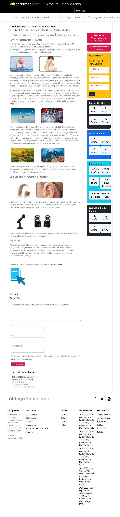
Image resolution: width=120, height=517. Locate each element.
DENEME (59, 4)
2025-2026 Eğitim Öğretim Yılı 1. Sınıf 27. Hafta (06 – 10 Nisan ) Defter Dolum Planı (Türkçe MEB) (86, 496)
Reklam (100, 425)
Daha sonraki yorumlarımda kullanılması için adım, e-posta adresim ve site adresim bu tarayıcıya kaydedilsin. (46, 357)
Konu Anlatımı (31, 425)
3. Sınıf (46, 17)
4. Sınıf (55, 17)
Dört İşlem (94, 181)
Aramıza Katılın (103, 418)
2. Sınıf (37, 17)
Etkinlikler (29, 421)
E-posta (14, 335)
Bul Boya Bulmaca (106, 183)
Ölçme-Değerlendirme (97, 17)
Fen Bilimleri (30, 30)
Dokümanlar (80, 17)
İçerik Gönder (103, 421)
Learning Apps (106, 195)
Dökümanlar (30, 418)
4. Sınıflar (105, 120)
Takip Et (28, 384)
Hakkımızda (102, 428)
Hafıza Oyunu (105, 170)
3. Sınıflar (94, 120)
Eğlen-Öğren (67, 17)
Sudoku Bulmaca (95, 195)
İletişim (100, 432)
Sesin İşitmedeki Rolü (26, 387)
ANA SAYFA (49, 4)
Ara (92, 94)
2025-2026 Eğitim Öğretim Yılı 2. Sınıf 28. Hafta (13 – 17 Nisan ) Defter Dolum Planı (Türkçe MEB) (86, 456)
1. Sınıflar (94, 110)
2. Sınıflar (105, 110)
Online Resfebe (95, 170)
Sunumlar (29, 432)
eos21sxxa (20, 382)
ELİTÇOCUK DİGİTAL (73, 4)
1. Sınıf (29, 17)
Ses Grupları (18, 17)
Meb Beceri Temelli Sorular (36, 428)
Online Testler (31, 414)
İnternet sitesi (17, 346)
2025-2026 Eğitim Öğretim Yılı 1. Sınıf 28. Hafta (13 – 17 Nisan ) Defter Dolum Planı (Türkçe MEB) (86, 476)
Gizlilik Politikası (104, 414)
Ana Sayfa (13, 30)
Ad (12, 325)
